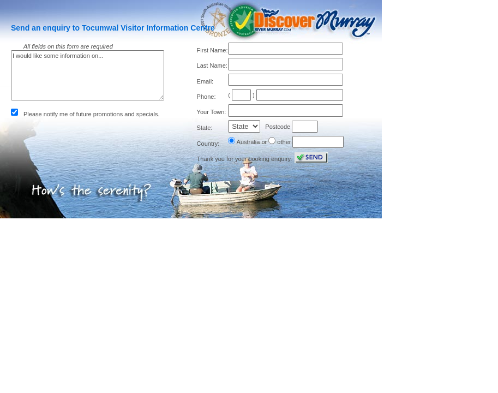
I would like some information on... (87, 75)
